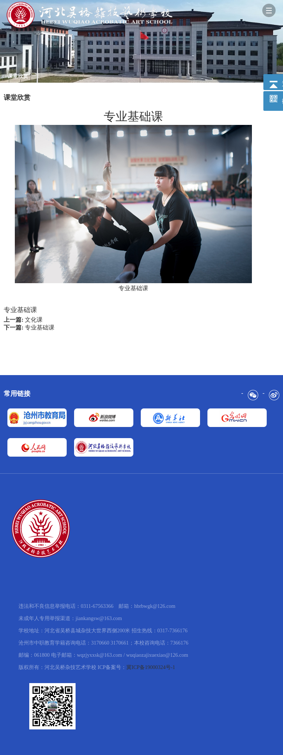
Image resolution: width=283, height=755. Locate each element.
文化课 (34, 320)
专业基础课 (39, 327)
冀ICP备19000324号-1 (150, 667)
